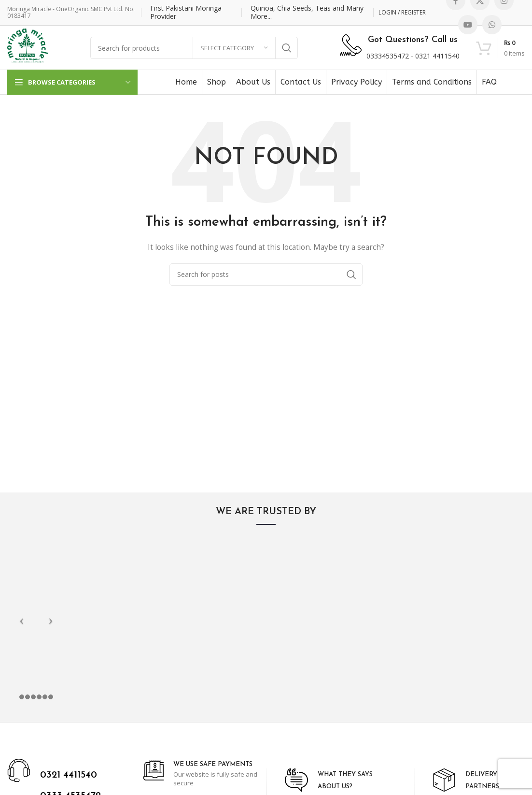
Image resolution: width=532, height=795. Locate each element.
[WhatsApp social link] (492, 24)
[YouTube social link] (467, 24)
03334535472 (387, 55)
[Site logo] (27, 47)
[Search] (266, 274)
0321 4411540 (437, 55)
